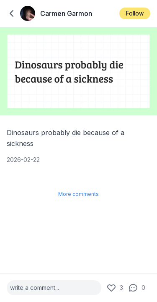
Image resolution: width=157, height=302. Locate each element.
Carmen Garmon (66, 13)
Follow (135, 13)
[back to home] (11, 13)
